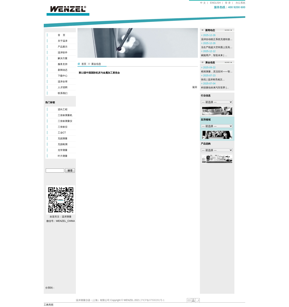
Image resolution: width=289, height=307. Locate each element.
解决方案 (62, 58)
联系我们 (62, 93)
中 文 (203, 2)
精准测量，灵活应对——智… (216, 71)
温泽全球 (62, 81)
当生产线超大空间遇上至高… (216, 47)
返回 (194, 87)
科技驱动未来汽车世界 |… (215, 87)
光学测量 (62, 150)
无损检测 (62, 144)
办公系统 (240, 2)
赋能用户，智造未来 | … (214, 55)
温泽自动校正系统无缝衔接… (216, 39)
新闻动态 (62, 70)
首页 (83, 64)
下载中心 (62, 75)
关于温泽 (62, 40)
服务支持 (62, 64)
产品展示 (62, 46)
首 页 (61, 35)
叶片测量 (62, 156)
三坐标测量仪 (65, 121)
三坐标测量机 (65, 115)
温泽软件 (62, 52)
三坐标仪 (62, 126)
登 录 (227, 2)
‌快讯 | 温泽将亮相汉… (213, 79)
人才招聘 (62, 87)
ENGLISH (215, 2)
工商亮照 (48, 304)
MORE (227, 30)
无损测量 (62, 138)
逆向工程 (62, 109)
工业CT (62, 132)
